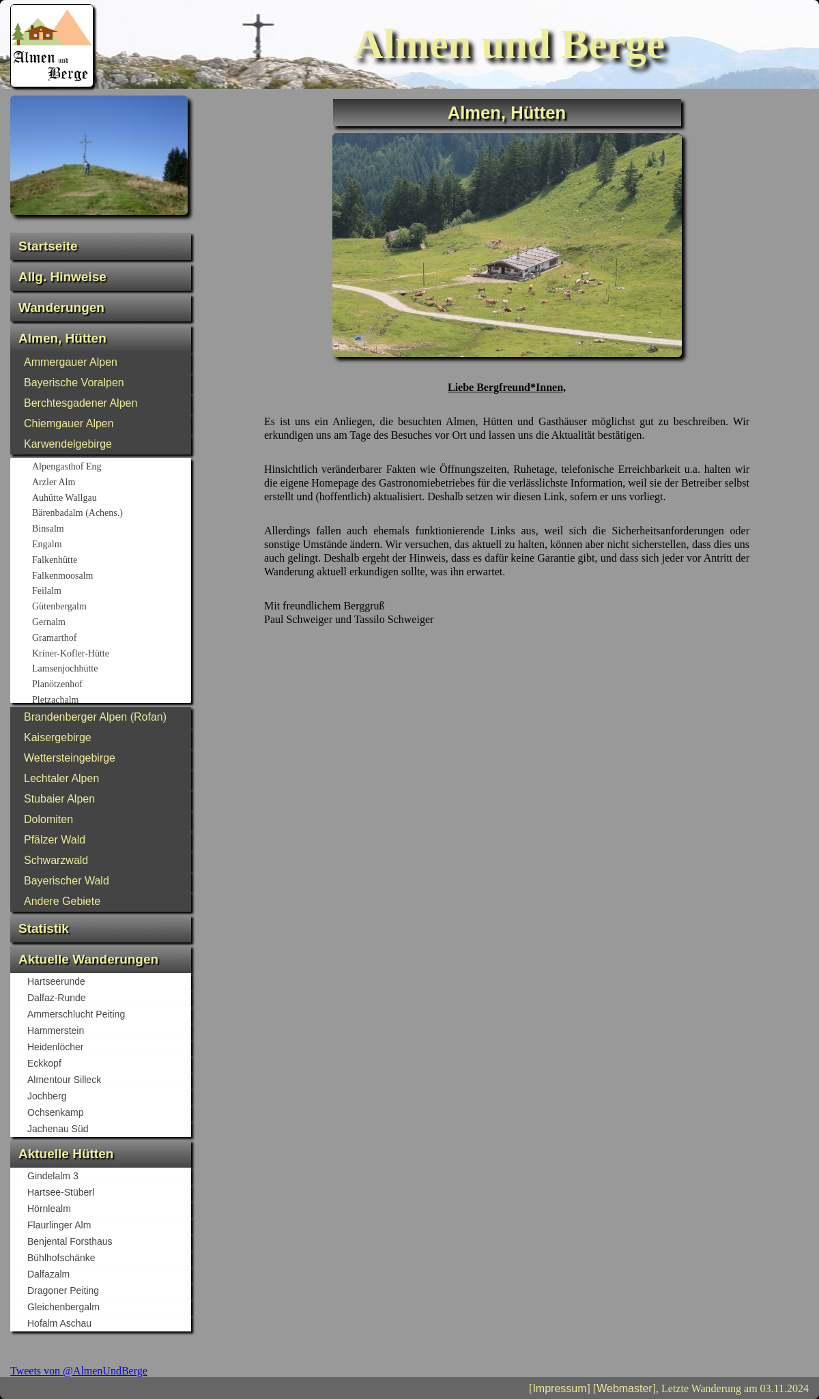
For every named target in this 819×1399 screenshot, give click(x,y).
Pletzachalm (111, 701)
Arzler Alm (111, 483)
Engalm (111, 545)
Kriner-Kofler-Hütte (111, 654)
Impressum (559, 1388)
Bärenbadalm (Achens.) (111, 514)
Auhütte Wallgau (111, 499)
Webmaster (624, 1388)
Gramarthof (111, 639)
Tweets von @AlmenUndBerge (78, 1370)
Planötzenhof (111, 685)
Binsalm (111, 529)
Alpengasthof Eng (111, 467)
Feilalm (111, 592)
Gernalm (111, 623)
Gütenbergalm (111, 607)
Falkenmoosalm (111, 577)
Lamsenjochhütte (111, 669)
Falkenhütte (111, 561)
